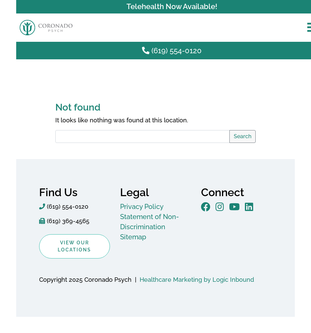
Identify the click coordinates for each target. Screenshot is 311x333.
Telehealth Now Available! (171, 6)
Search (242, 136)
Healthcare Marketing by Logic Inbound (197, 279)
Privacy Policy (142, 207)
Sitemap (133, 237)
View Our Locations (74, 246)
